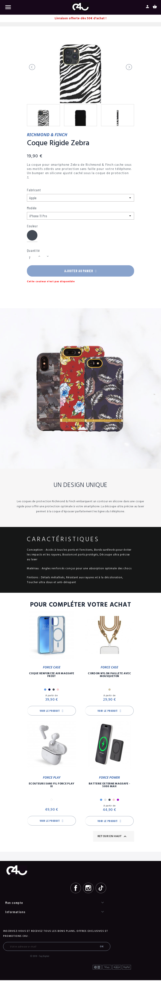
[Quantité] (32, 258)
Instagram (88, 889)
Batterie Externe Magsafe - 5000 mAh (109, 786)
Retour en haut (113, 837)
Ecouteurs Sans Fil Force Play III (51, 786)
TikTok (101, 889)
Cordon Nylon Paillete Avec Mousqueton (109, 675)
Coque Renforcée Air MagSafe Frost (51, 675)
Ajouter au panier (80, 271)
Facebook (76, 889)
